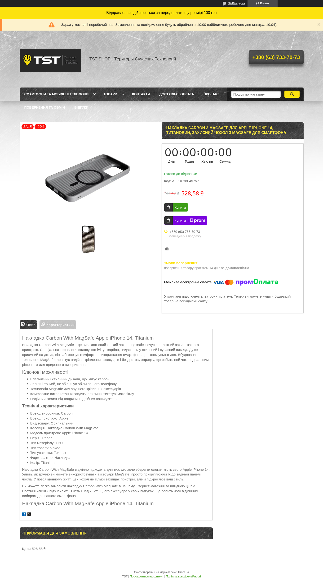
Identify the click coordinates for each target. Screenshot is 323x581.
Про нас (211, 94)
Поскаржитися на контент (147, 576)
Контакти (141, 94)
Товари (110, 94)
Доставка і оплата (176, 94)
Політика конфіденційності (183, 576)
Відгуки (81, 107)
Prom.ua (183, 572)
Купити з (190, 220)
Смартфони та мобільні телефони (56, 94)
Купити (180, 207)
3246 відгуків (236, 3)
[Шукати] (292, 94)
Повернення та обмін (44, 107)
